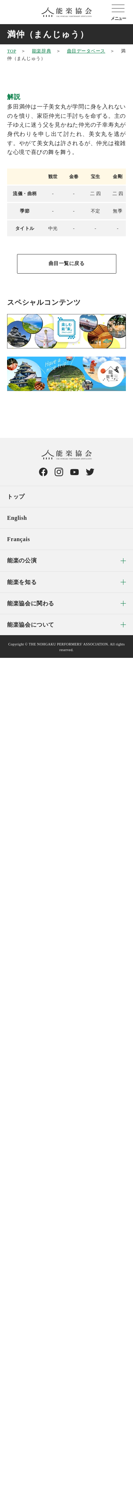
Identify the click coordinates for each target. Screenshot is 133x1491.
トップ (16, 497)
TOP (11, 51)
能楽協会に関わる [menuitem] (30, 603)
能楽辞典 (41, 51)
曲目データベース (86, 51)
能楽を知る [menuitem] (22, 582)
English (17, 518)
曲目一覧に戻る (67, 263)
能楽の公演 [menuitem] (22, 560)
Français (18, 539)
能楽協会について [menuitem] (30, 625)
